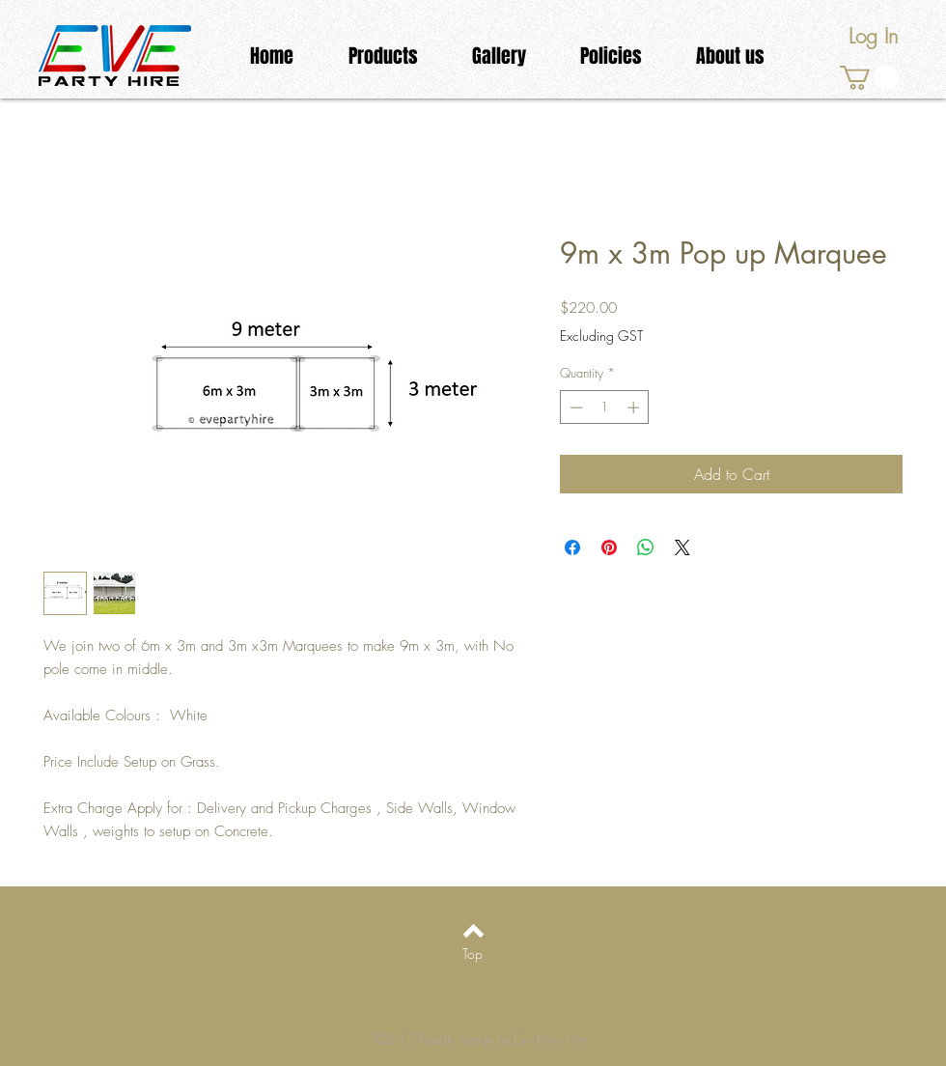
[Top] (472, 954)
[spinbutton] (605, 407)
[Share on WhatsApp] (645, 547)
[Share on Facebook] (572, 547)
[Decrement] (574, 407)
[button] (382, 56)
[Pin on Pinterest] (609, 547)
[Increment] (635, 407)
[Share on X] (682, 547)
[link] (869, 78)
